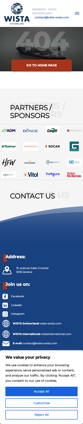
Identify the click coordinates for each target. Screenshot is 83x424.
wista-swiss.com (50, 323)
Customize (41, 403)
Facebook (17, 296)
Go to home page (41, 65)
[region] (41, 387)
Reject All (41, 415)
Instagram (18, 313)
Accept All (41, 391)
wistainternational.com (56, 334)
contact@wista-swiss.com (52, 17)
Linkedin (16, 305)
